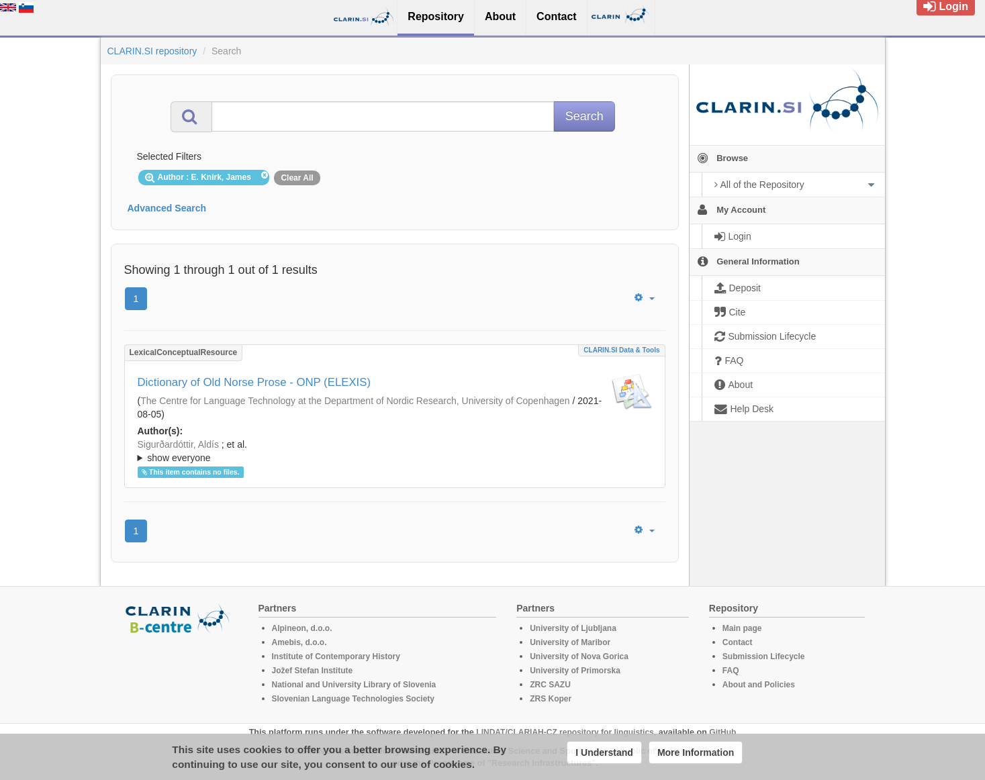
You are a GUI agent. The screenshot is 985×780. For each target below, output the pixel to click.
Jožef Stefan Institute (312, 670)
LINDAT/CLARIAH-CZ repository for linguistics (564, 732)
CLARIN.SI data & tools (621, 350)
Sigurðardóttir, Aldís (178, 444)
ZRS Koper (550, 698)
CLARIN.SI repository (152, 51)
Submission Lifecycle (763, 656)
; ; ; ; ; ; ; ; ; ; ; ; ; (395, 451)
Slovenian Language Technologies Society (353, 698)
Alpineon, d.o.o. (302, 628)
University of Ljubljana (573, 628)
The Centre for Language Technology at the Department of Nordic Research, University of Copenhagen (354, 400)
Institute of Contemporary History (336, 656)
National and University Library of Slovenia (354, 684)
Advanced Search (167, 208)
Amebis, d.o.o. (299, 642)
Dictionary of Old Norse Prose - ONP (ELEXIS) (254, 382)
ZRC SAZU (550, 684)
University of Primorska (575, 670)
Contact (737, 642)
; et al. (395, 452)
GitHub (722, 732)
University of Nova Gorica (579, 656)
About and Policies (758, 684)
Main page (742, 628)
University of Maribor (570, 642)
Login (945, 6)
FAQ (730, 670)
